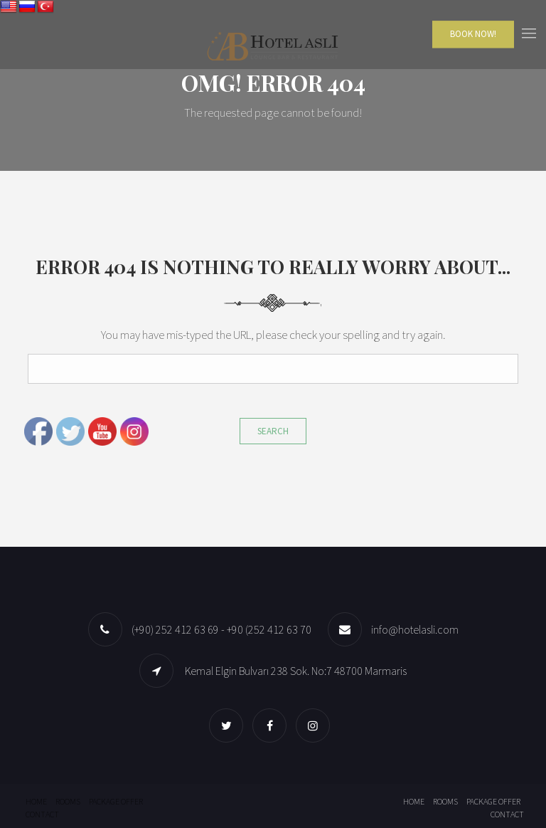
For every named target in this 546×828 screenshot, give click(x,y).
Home (36, 801)
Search (273, 431)
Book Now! (473, 34)
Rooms (67, 801)
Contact (42, 814)
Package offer (116, 801)
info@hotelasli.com (415, 629)
